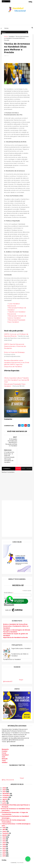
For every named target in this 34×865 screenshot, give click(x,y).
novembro (6, 795)
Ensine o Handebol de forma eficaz (15, 624)
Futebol (4, 751)
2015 (4, 852)
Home (6, 36)
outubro (5, 797)
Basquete (5, 749)
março (4, 831)
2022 (4, 839)
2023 (4, 837)
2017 (4, 848)
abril (4, 829)
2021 (4, 841)
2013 (4, 856)
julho (4, 801)
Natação (5, 759)
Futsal (4, 753)
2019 (4, 845)
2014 (4, 854)
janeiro (5, 835)
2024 (4, 792)
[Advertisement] (17, 519)
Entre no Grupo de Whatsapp (14, 353)
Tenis (4, 761)
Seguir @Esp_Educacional (13, 779)
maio (4, 828)
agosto (5, 799)
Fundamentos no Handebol (12, 660)
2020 (4, 843)
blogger (18, 469)
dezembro (6, 794)
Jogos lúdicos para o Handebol (21, 649)
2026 (4, 788)
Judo (3, 757)
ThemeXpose (20, 862)
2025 (4, 790)
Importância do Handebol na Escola (15, 638)
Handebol (5, 755)
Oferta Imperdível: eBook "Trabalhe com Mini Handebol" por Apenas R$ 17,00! (16, 380)
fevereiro (5, 833)
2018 (4, 846)
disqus (23, 469)
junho (4, 803)
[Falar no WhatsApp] (27, 858)
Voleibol (4, 762)
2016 (4, 850)
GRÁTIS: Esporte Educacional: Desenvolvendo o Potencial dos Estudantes (15, 347)
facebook (29, 469)
